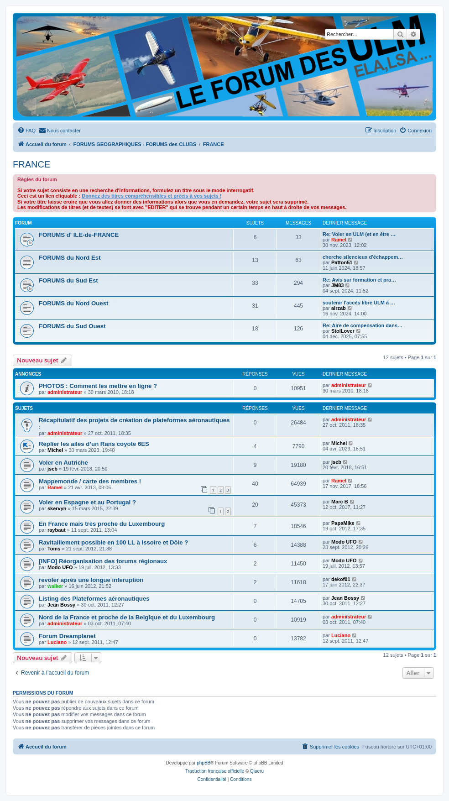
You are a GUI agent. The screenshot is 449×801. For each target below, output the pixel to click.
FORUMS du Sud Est (68, 280)
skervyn (57, 508)
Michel (55, 450)
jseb (52, 468)
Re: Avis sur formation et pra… (359, 280)
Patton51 (341, 262)
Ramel (338, 239)
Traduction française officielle (214, 771)
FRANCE (31, 164)
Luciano (57, 642)
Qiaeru (257, 771)
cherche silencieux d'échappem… (363, 257)
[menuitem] (26, 130)
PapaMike (343, 523)
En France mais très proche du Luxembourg (102, 523)
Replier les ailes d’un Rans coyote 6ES (94, 443)
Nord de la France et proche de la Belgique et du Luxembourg (127, 617)
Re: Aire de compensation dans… (362, 325)
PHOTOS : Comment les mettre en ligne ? (98, 385)
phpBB (203, 762)
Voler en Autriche (63, 462)
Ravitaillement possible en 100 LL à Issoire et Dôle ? (113, 542)
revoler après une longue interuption (91, 579)
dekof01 (340, 579)
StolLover (343, 331)
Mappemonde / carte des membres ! (90, 481)
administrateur (64, 392)
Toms (54, 548)
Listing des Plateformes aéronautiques (94, 598)
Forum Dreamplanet (67, 636)
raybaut (56, 530)
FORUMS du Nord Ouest (73, 303)
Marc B (339, 501)
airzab (338, 308)
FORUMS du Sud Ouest (72, 326)
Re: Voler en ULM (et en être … (359, 234)
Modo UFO (344, 541)
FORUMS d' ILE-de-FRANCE (79, 234)
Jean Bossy (61, 604)
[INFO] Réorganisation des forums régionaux (103, 561)
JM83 (337, 285)
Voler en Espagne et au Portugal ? (87, 502)
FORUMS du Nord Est (70, 257)
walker (55, 586)
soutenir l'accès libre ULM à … (359, 302)
